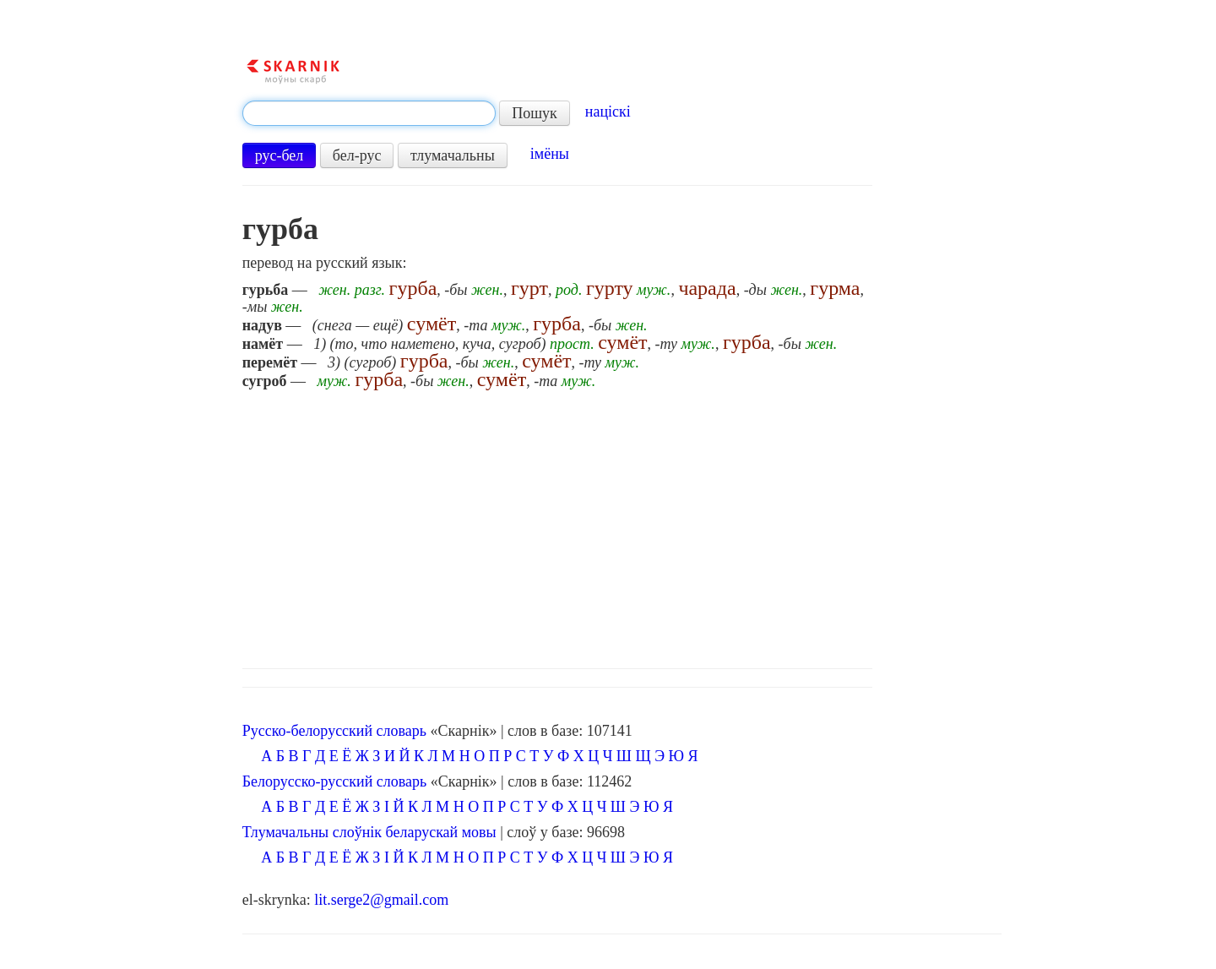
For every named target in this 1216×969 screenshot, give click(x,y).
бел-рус (357, 155)
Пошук (534, 113)
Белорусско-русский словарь (334, 781)
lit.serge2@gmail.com (381, 899)
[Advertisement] (622, 524)
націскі (608, 111)
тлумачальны (452, 155)
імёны (549, 153)
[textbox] (369, 113)
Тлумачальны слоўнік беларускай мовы (369, 832)
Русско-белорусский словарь (334, 730)
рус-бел (279, 155)
